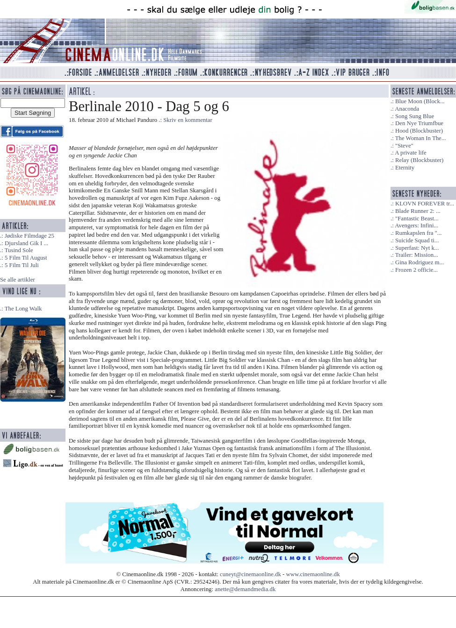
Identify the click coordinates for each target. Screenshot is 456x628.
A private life (411, 152)
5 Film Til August (26, 257)
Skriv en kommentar (187, 120)
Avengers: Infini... (416, 225)
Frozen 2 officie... (416, 270)
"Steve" (404, 145)
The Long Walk (23, 308)
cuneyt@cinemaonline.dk (250, 574)
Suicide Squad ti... (417, 240)
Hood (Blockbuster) (419, 130)
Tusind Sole (19, 250)
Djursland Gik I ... (26, 243)
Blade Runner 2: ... (418, 211)
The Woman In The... (420, 138)
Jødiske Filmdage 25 (29, 236)
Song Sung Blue (414, 116)
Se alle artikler (17, 279)
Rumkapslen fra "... (418, 233)
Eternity (404, 167)
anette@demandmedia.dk (245, 589)
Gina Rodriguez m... (419, 262)
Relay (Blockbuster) (419, 160)
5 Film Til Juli (22, 265)
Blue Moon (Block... (420, 101)
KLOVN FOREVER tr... (424, 203)
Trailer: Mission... (416, 255)
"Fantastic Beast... (417, 218)
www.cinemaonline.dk (313, 574)
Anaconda (407, 109)
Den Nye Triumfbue (419, 123)
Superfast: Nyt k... (417, 248)
